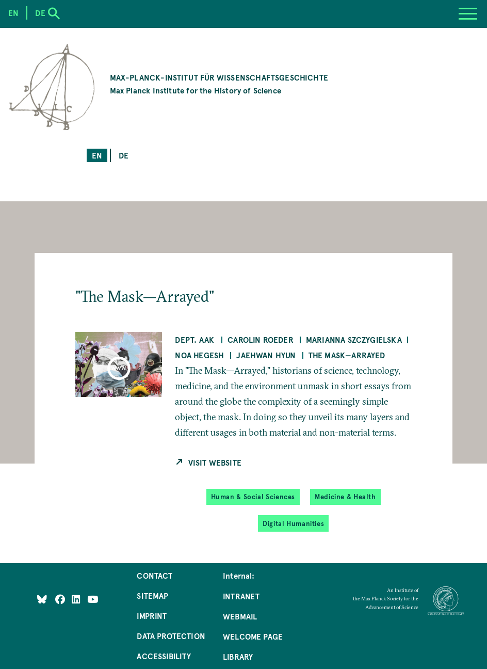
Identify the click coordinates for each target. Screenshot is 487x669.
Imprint (152, 615)
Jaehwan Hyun (266, 354)
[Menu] (468, 14)
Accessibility (164, 655)
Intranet (241, 596)
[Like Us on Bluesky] (42, 599)
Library (238, 656)
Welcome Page (253, 636)
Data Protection (171, 635)
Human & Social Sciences (253, 496)
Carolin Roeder (261, 339)
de (123, 155)
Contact (154, 575)
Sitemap (152, 595)
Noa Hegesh (199, 354)
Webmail (240, 616)
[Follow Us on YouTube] (92, 599)
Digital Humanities (293, 523)
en (97, 155)
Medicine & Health (345, 496)
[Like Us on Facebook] (61, 599)
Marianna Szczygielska (354, 339)
